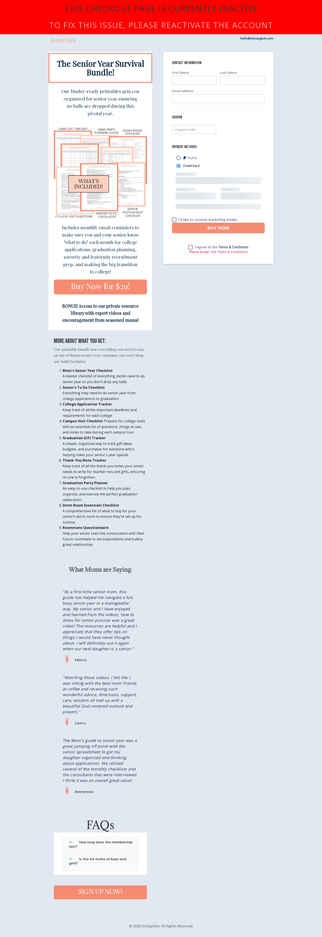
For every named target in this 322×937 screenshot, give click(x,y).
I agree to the (221, 247)
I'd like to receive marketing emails (208, 220)
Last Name (228, 73)
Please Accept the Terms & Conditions (218, 252)
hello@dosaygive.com (256, 38)
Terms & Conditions (233, 247)
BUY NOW (218, 228)
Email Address (183, 91)
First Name (180, 73)
